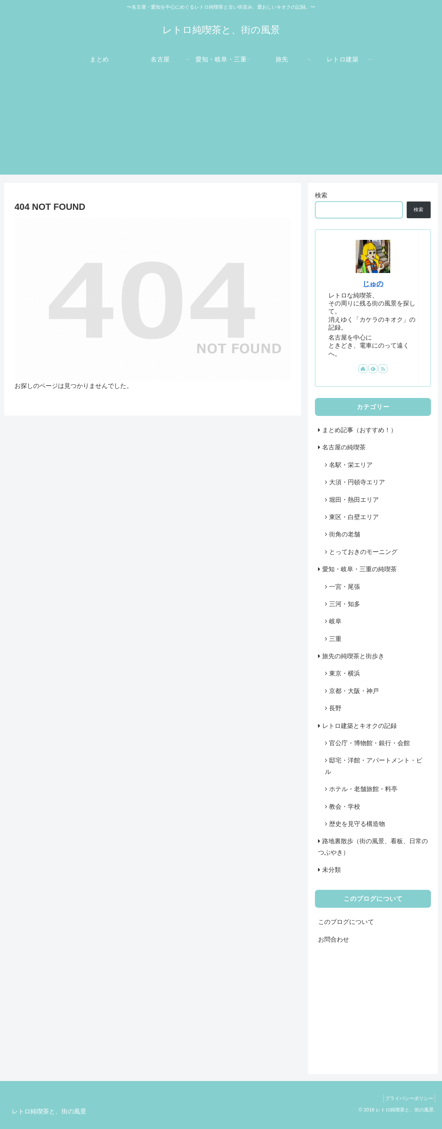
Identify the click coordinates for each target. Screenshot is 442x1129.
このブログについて (346, 921)
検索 (321, 195)
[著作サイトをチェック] (362, 368)
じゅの (373, 284)
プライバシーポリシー (407, 1098)
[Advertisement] (221, 126)
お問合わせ (333, 939)
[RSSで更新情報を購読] (382, 368)
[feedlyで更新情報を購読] (372, 368)
